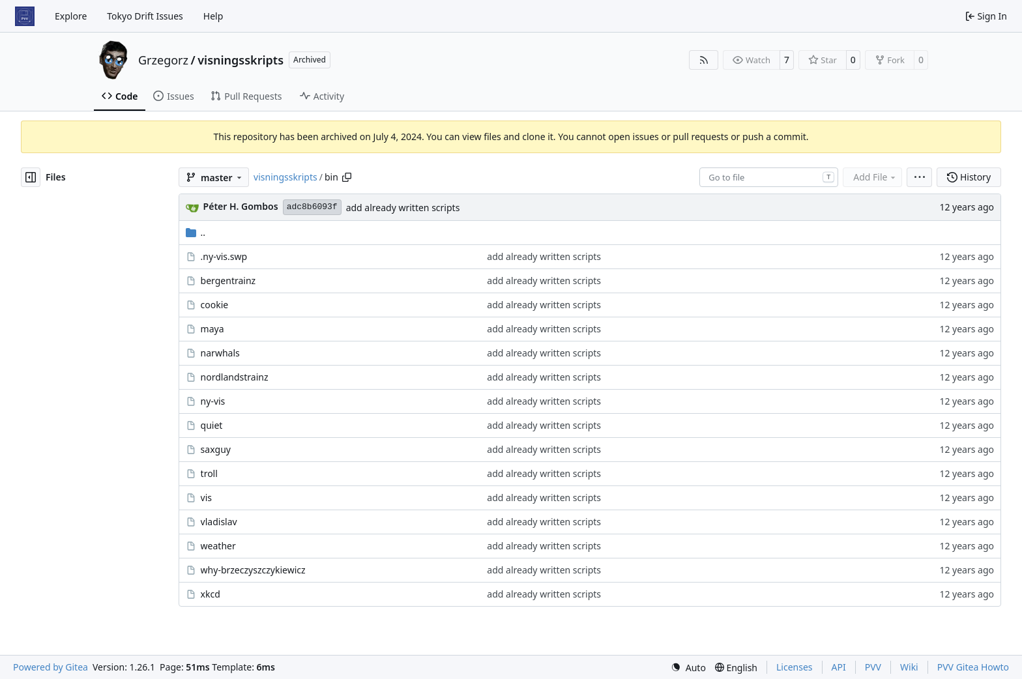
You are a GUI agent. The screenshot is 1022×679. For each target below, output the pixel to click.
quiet (212, 425)
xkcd (210, 594)
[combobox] (768, 177)
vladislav (219, 521)
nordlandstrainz (235, 377)
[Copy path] (346, 177)
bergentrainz (228, 280)
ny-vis (213, 401)
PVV (873, 667)
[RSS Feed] (704, 60)
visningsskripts (240, 59)
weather (218, 546)
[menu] (919, 177)
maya (212, 329)
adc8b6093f (312, 207)
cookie (215, 304)
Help (213, 16)
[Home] (25, 16)
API (839, 667)
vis (206, 497)
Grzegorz (163, 59)
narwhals (220, 353)
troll (209, 473)
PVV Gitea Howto (973, 667)
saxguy (216, 449)
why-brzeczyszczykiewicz (253, 570)
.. (196, 232)
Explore (71, 16)
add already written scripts (403, 207)
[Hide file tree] (30, 177)
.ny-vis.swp (224, 256)
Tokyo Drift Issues (145, 16)
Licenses (794, 667)
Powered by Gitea (50, 667)
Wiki (909, 667)
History (969, 177)
